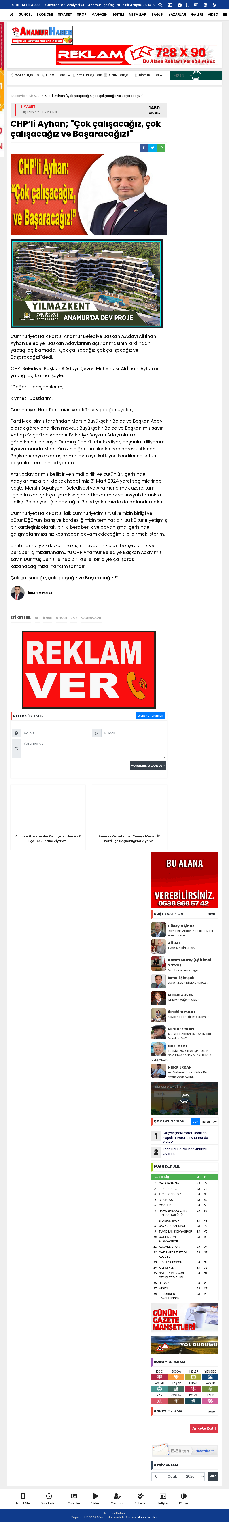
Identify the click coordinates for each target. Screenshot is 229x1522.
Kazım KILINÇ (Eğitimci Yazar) (189, 962)
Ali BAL (174, 942)
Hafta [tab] (206, 1122)
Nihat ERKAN (180, 1067)
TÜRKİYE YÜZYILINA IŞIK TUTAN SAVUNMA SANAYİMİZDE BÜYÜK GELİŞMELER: (181, 1055)
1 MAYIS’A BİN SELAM (181, 948)
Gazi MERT (178, 1045)
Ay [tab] (215, 1122)
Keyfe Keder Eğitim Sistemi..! (188, 1017)
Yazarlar (117, 1499)
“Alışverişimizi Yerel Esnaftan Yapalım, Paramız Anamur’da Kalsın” (179, 1138)
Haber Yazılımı (148, 1517)
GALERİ (197, 14)
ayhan (61, 617)
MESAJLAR (137, 14)
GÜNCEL (25, 14)
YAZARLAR (177, 14)
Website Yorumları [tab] (150, 715)
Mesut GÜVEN (180, 994)
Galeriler (74, 1499)
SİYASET (65, 14)
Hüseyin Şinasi (181, 925)
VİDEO (213, 14)
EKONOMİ (45, 14)
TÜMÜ (211, 914)
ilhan (47, 617)
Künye (183, 1499)
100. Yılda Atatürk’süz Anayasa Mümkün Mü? (189, 1036)
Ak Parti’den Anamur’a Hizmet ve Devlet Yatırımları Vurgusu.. (94, 5)
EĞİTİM (118, 14)
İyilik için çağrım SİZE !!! (184, 1000)
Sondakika (49, 1499)
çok (73, 617)
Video (95, 1499)
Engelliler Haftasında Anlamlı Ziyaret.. (179, 1152)
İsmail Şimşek (181, 977)
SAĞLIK (157, 14)
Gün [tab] (195, 1122)
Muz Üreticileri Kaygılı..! (184, 970)
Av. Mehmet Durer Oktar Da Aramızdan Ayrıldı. (187, 1074)
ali (37, 617)
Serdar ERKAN (181, 1028)
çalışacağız (91, 617)
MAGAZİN (99, 14)
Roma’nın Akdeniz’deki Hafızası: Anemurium (191, 933)
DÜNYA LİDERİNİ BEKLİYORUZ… (188, 983)
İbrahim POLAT (182, 1011)
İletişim (163, 1499)
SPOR (82, 14)
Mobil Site (23, 1499)
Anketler (141, 1499)
